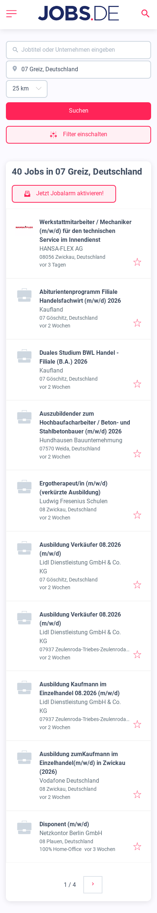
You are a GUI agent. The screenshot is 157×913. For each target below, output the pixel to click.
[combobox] (78, 50)
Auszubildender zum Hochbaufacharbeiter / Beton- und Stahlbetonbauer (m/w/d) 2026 (84, 422)
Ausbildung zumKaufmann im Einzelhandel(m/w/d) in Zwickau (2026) (82, 763)
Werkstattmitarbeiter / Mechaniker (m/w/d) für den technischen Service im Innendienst (85, 231)
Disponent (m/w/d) (64, 824)
